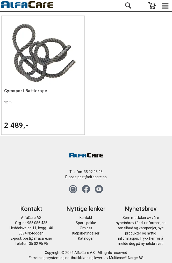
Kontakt (86, 218)
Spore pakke (86, 223)
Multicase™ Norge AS (126, 258)
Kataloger (86, 238)
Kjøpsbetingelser (85, 233)
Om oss (86, 228)
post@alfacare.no (92, 177)
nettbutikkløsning (79, 258)
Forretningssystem (44, 258)
